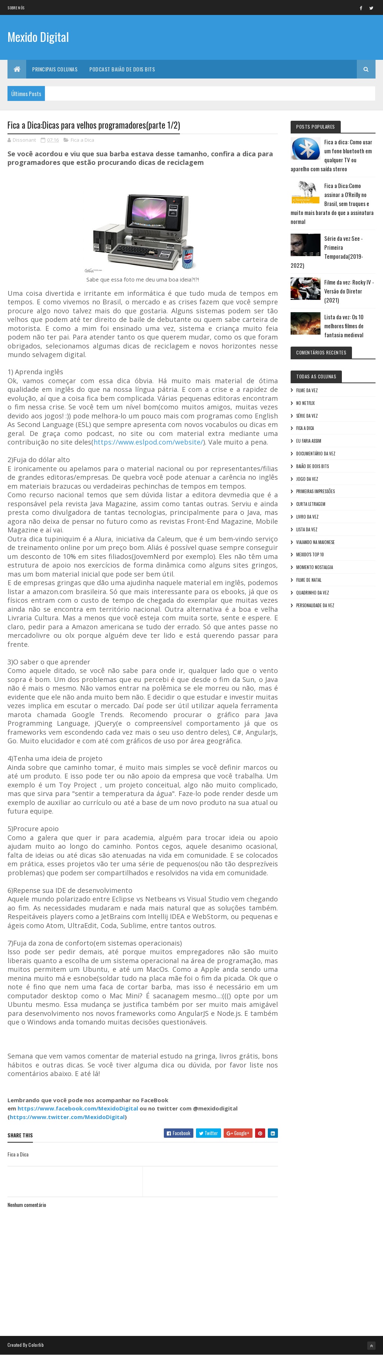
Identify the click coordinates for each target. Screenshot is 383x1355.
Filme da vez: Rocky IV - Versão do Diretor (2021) (349, 291)
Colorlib (35, 1345)
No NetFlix (305, 403)
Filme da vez (307, 390)
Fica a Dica (82, 139)
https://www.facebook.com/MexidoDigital (78, 1108)
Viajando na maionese (315, 542)
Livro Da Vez (307, 517)
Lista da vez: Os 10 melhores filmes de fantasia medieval (344, 326)
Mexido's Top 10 (310, 554)
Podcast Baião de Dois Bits (122, 69)
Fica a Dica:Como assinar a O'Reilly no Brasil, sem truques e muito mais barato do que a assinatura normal (332, 203)
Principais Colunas (54, 69)
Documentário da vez (315, 454)
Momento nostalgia (314, 567)
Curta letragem (310, 504)
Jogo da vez (307, 479)
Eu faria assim (308, 441)
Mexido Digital (38, 36)
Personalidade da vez (315, 605)
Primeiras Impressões (315, 491)
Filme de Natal (308, 580)
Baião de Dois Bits (312, 466)
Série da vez (307, 416)
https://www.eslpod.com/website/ (148, 441)
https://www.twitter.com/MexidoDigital (67, 1117)
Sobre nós (15, 7)
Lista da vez (307, 529)
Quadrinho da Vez (312, 593)
